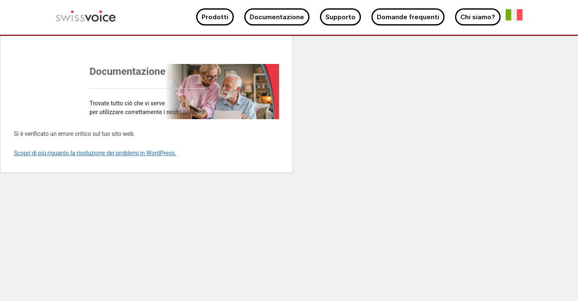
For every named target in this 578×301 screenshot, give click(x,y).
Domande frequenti (408, 17)
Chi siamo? (477, 17)
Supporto (340, 17)
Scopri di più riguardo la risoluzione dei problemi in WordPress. (95, 153)
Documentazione (277, 17)
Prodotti (215, 17)
